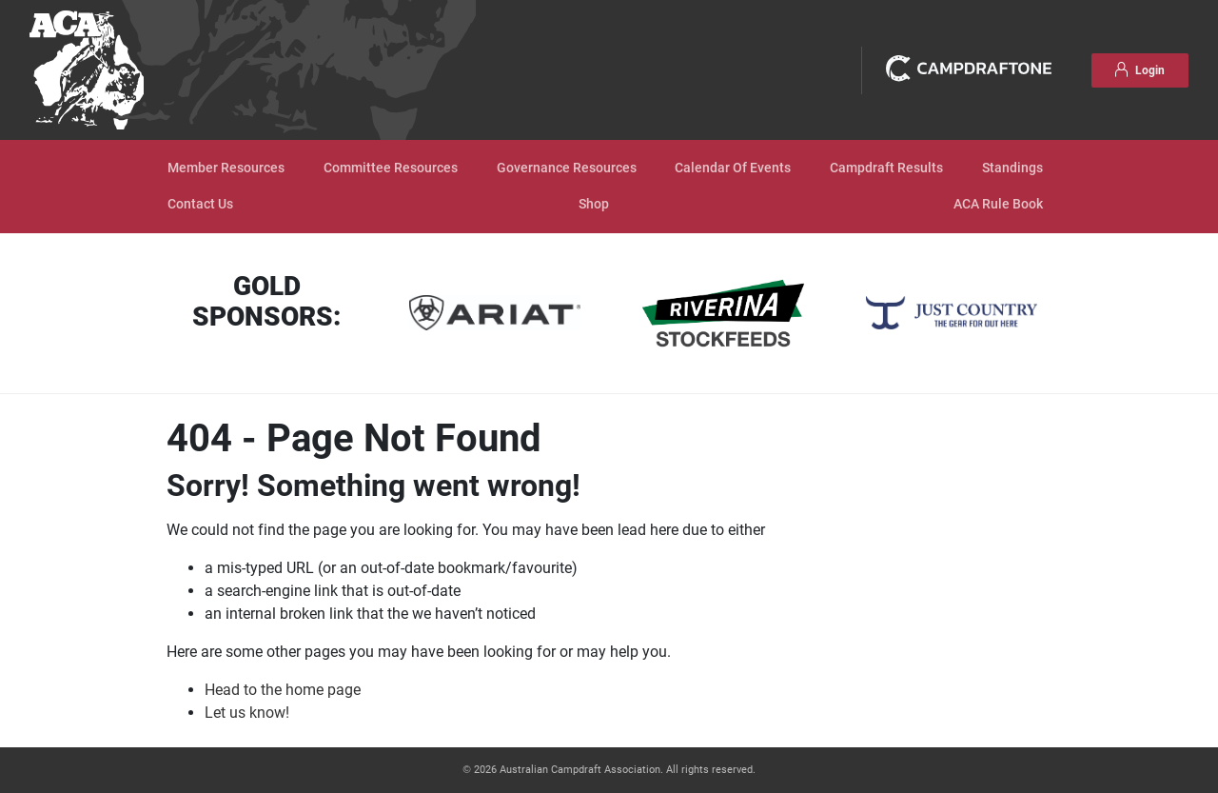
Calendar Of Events (733, 168)
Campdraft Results (886, 168)
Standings (1012, 168)
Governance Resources (567, 168)
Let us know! (247, 713)
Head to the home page (283, 690)
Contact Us (200, 204)
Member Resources (226, 168)
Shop (594, 204)
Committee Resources (391, 168)
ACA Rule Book (998, 204)
